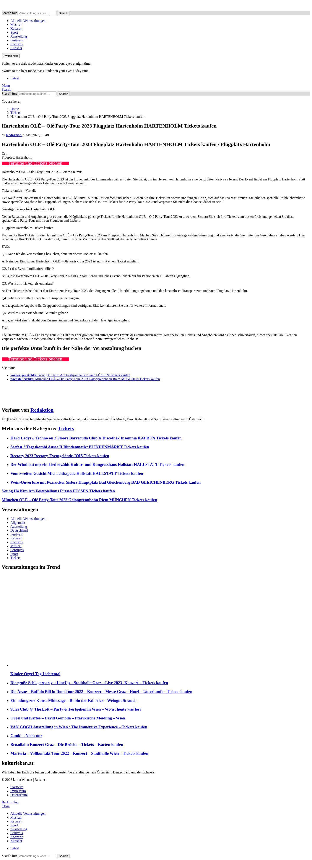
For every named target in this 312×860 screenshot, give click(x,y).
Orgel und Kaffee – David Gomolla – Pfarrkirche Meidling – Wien (67, 718)
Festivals (16, 40)
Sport (14, 32)
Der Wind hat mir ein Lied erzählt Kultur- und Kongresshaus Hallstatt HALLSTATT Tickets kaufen (97, 464)
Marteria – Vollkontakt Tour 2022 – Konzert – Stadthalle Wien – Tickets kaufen (79, 753)
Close (6, 806)
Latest (14, 78)
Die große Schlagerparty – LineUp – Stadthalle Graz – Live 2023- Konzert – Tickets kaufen (89, 682)
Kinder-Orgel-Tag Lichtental (35, 674)
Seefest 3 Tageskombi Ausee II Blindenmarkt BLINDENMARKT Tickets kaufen (79, 447)
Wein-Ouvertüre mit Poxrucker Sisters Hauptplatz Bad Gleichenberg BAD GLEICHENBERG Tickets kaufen (105, 482)
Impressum (18, 791)
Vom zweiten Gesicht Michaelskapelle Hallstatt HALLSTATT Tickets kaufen (76, 473)
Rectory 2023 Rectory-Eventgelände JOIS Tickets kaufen (59, 456)
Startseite (16, 787)
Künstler (16, 48)
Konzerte (16, 44)
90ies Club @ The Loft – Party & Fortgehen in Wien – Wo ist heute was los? (75, 709)
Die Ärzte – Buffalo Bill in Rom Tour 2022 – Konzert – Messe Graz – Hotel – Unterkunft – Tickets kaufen (101, 691)
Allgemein (17, 522)
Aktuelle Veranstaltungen (28, 21)
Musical (16, 24)
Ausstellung (18, 36)
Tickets (66, 428)
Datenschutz (19, 795)
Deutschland (19, 530)
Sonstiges (17, 550)
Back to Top (10, 802)
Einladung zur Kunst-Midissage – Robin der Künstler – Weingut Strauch (73, 700)
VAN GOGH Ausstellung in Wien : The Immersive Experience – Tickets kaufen (78, 727)
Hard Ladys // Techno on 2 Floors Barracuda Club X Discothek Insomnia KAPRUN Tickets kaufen (96, 438)
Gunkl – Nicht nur (26, 735)
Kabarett (16, 28)
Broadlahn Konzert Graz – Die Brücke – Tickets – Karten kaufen (66, 744)
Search (63, 13)
